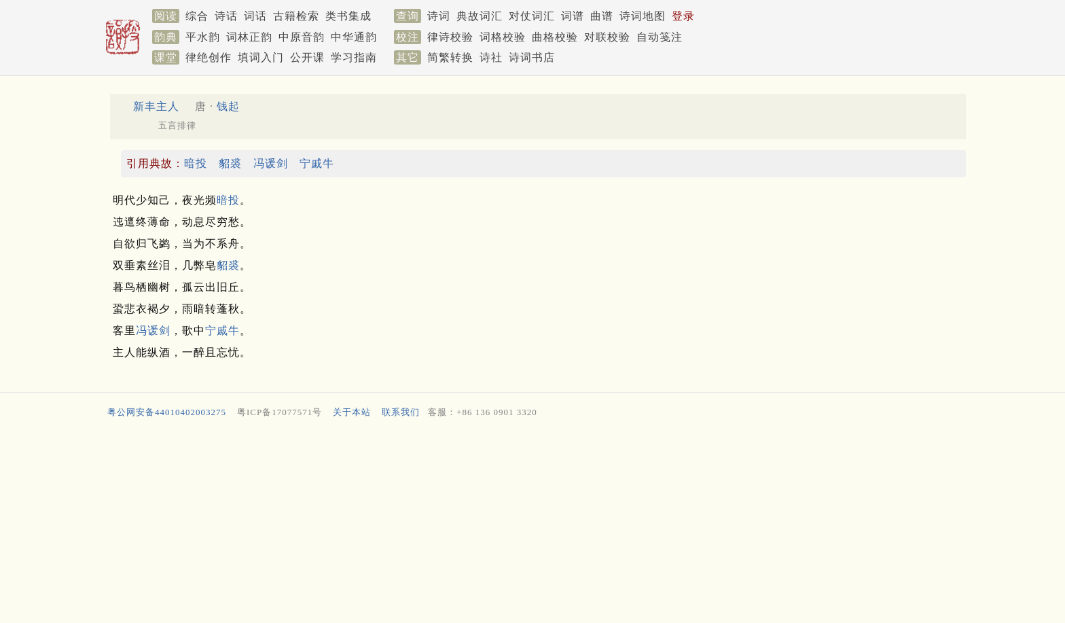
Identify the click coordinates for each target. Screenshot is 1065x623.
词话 (255, 16)
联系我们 (401, 412)
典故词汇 (479, 16)
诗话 (226, 16)
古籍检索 (296, 16)
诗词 (438, 16)
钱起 (228, 106)
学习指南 (354, 57)
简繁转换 (450, 57)
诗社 (491, 57)
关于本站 (352, 412)
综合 (197, 16)
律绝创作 (208, 57)
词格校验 (503, 37)
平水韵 (202, 37)
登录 (683, 16)
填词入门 (261, 57)
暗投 (195, 163)
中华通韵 (354, 37)
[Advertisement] (512, 524)
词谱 (572, 16)
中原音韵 (301, 37)
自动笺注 (659, 37)
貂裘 (230, 163)
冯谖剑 (270, 163)
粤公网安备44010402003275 (166, 412)
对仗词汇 (532, 16)
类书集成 (348, 16)
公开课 (307, 57)
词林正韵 (249, 37)
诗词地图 (642, 16)
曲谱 (601, 16)
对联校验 (607, 37)
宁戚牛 (317, 163)
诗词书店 (532, 57)
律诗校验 (450, 37)
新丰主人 (156, 106)
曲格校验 (555, 37)
